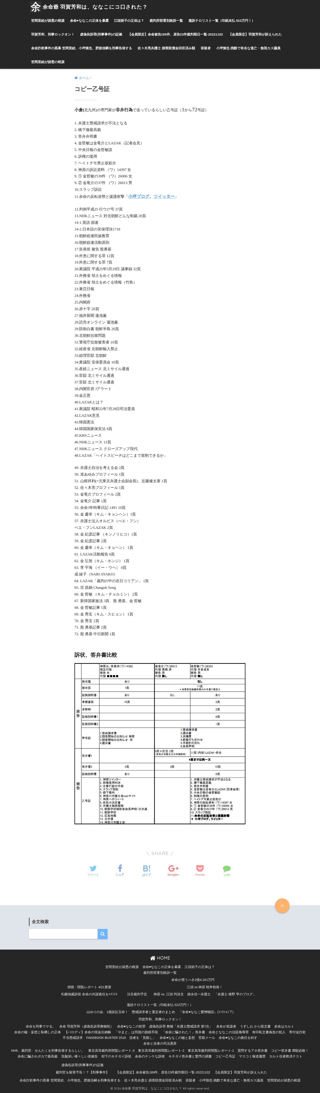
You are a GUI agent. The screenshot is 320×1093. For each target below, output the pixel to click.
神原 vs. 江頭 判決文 (169, 994)
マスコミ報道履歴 (252, 1056)
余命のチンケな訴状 (150, 1056)
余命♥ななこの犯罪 (131, 1026)
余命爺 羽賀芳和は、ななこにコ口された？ (89, 7)
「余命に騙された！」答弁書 (183, 1032)
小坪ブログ (138, 196)
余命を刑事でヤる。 (41, 1026)
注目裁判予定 (137, 994)
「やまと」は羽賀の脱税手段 (136, 1032)
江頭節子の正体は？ (129, 20)
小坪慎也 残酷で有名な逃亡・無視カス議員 (248, 48)
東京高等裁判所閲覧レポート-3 (111, 1050)
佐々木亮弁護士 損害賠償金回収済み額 (166, 48)
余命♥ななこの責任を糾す (238, 1037)
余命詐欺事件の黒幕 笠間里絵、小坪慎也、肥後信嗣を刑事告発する (81, 48)
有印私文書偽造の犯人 (269, 1032)
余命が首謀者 (226, 1026)
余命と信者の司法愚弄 (160, 1043)
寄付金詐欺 (297, 1032)
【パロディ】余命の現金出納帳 (87, 1032)
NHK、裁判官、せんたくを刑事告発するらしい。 (48, 1050)
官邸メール (206, 1037)
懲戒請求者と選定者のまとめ (153, 1012)
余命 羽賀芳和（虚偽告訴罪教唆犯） (86, 1026)
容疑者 (206, 48)
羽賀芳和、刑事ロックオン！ (52, 34)
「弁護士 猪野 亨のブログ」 (235, 994)
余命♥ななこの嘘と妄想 (177, 1037)
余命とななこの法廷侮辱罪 (229, 1032)
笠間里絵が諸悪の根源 (47, 20)
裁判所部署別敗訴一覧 (166, 20)
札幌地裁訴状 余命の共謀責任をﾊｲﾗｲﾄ (89, 994)
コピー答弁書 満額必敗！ (290, 1050)
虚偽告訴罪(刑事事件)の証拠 (101, 34)
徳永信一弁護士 (199, 994)
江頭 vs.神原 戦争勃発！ (205, 987)
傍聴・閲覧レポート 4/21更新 (89, 987)
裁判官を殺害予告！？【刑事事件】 (82, 1072)
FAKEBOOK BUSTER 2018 (106, 1037)
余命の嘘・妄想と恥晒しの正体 (37, 1032)
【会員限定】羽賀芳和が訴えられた (255, 34)
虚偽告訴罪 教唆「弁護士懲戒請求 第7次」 (181, 1026)
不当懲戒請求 (73, 1037)
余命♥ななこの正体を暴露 (89, 20)
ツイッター (164, 196)
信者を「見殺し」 (142, 1037)
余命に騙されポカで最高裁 (38, 1056)
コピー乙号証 (225, 1056)
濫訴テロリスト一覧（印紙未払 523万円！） (221, 20)
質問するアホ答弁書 (253, 1050)
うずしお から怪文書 (255, 1026)
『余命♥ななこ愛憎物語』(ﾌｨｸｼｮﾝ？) (206, 1012)
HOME (160, 958)
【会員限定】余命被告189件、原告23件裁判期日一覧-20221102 (175, 34)
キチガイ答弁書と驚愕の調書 (190, 1056)
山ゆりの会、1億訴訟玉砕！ (107, 1012)
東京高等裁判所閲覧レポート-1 (211, 1050)
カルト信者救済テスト (285, 1056)
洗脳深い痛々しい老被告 (79, 1056)
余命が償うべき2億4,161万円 (192, 980)
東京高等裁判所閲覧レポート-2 (161, 1050)
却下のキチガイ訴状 (116, 1056)
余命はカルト (284, 1026)
